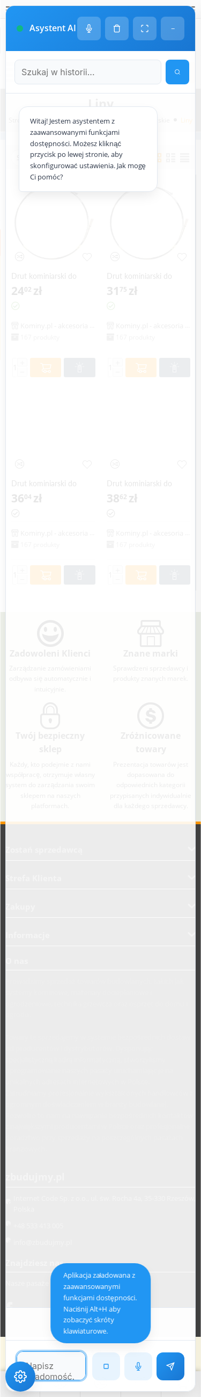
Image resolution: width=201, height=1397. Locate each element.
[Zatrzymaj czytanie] (106, 1366)
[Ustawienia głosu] (89, 28)
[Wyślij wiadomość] (170, 1366)
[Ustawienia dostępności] (20, 1377)
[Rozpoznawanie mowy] (138, 1366)
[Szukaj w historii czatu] (87, 72)
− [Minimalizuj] (173, 28)
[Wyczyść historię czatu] (117, 28)
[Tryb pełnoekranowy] (145, 28)
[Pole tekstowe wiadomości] (51, 1365)
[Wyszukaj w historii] (177, 72)
